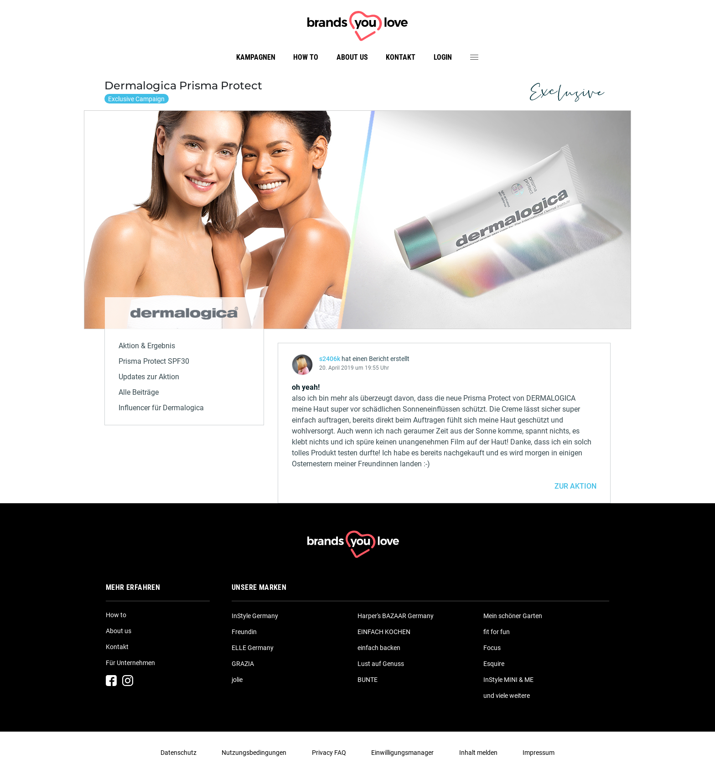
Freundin (244, 631)
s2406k (329, 358)
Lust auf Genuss (381, 663)
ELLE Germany (253, 647)
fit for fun (496, 631)
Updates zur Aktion (149, 376)
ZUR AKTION (575, 486)
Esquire (493, 663)
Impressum (538, 752)
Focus (492, 647)
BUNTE (368, 679)
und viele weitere (506, 695)
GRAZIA (243, 663)
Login (443, 57)
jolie (237, 679)
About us (352, 57)
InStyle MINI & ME (508, 679)
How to (305, 57)
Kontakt (400, 57)
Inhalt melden (478, 752)
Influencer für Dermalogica (161, 407)
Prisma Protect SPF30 (154, 361)
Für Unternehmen (130, 662)
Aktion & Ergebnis (147, 345)
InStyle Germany (255, 615)
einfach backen (379, 647)
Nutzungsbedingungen (254, 752)
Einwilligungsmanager (402, 752)
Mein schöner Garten (512, 615)
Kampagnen (255, 57)
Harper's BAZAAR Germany (396, 615)
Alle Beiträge (139, 392)
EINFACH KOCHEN (384, 631)
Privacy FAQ (329, 752)
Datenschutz (179, 752)
